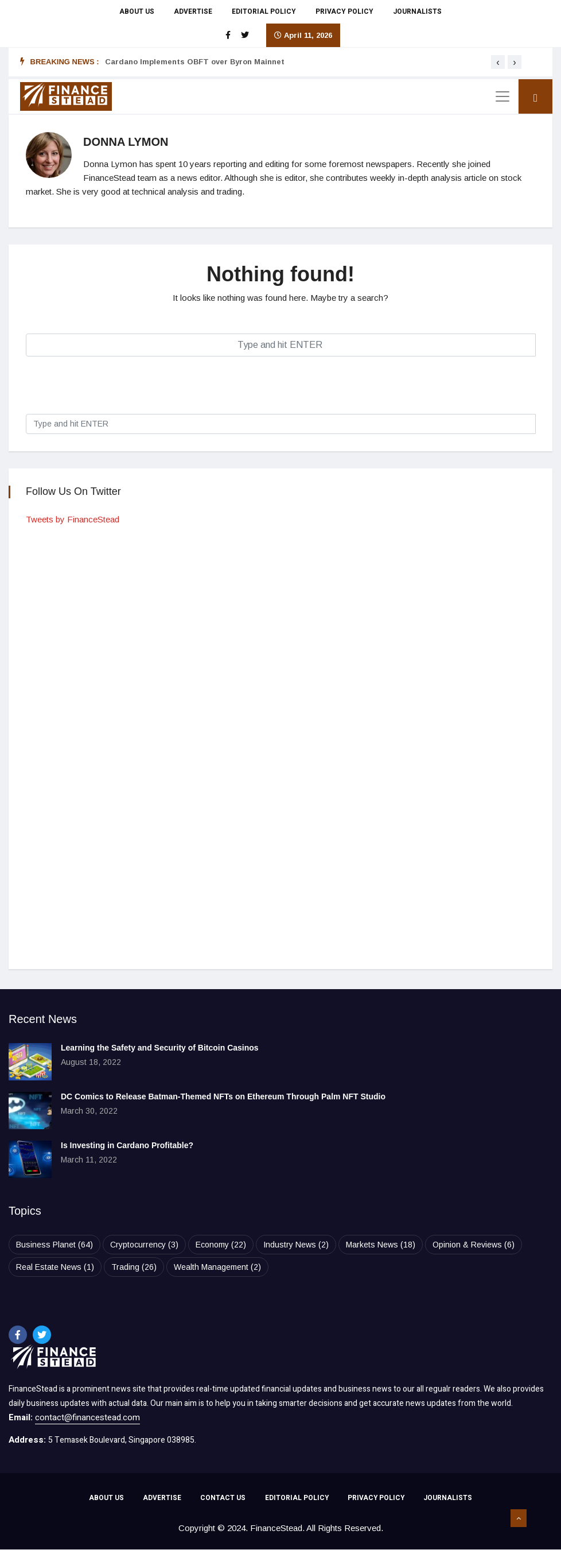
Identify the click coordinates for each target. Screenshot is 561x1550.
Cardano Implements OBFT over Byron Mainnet (195, 61)
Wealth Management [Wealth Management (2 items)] (217, 1267)
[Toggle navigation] (502, 96)
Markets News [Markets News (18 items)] (380, 1244)
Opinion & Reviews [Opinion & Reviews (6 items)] (474, 1244)
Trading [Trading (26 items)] (134, 1267)
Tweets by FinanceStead (72, 519)
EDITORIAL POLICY (264, 11)
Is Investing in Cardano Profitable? (127, 1145)
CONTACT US (222, 1499)
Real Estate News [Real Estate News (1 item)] (55, 1267)
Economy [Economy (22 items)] (221, 1244)
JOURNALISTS (417, 11)
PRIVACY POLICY (344, 11)
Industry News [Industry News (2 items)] (296, 1244)
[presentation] (498, 62)
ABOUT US (136, 11)
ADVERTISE (193, 11)
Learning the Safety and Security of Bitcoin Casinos (160, 1047)
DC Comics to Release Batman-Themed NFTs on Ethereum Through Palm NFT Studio (223, 1096)
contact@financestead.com (87, 1417)
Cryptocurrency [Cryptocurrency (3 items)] (144, 1244)
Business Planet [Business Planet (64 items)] (54, 1244)
